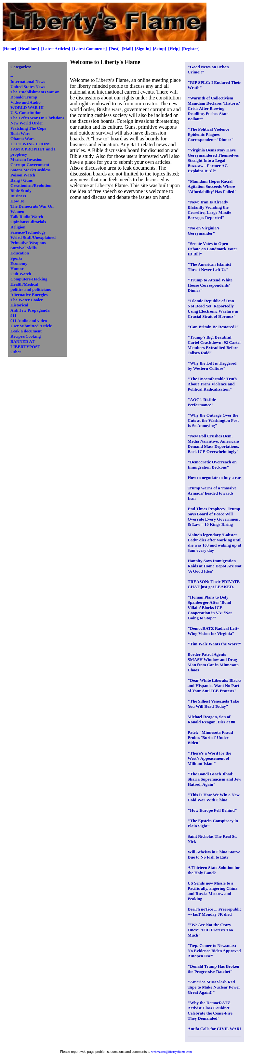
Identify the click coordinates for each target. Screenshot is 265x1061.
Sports (16, 258)
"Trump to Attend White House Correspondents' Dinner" (210, 285)
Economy (18, 263)
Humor (16, 268)
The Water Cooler (26, 299)
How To (17, 201)
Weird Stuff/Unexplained (33, 237)
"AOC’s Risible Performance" (202, 402)
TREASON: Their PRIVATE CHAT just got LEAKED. (214, 584)
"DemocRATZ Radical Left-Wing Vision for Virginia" (213, 631)
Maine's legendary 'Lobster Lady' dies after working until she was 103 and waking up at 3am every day (215, 542)
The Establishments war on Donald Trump (35, 94)
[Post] (114, 48)
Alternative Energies (28, 294)
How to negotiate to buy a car (214, 477)
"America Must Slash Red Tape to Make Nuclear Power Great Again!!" (214, 987)
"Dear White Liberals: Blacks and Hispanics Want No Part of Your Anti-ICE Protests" (214, 685)
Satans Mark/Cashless (30, 169)
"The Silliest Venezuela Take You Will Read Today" (213, 704)
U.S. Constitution (26, 112)
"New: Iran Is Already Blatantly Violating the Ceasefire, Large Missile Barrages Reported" (209, 210)
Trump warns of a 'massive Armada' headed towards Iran (212, 493)
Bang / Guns (21, 180)
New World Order (26, 123)
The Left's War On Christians (37, 117)
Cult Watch (20, 273)
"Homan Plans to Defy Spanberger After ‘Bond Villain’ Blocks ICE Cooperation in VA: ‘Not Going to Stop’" (210, 607)
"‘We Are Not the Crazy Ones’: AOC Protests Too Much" (210, 930)
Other (15, 351)
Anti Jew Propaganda (29, 310)
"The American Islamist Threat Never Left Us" (209, 267)
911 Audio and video (28, 320)
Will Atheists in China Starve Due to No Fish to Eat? (214, 854)
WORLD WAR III (27, 107)
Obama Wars (22, 138)
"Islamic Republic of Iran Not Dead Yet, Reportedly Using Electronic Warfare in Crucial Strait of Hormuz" (213, 308)
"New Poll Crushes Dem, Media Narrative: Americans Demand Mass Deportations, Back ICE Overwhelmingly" (214, 443)
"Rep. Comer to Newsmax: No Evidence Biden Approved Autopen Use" (214, 950)
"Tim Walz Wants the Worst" (214, 643)
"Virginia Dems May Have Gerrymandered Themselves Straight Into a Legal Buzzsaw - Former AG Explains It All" (213, 160)
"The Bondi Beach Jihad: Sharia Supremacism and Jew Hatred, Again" (214, 779)
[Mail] (127, 48)
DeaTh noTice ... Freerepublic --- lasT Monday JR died (214, 912)
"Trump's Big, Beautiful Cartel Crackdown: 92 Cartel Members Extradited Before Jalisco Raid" (214, 345)
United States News (27, 86)
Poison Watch (22, 175)
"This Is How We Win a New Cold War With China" (214, 797)
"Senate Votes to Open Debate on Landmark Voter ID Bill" (212, 248)
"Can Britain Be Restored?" (213, 326)
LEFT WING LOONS (30, 143)
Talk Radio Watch (26, 216)
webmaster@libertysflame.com (171, 1052)
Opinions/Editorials (28, 221)
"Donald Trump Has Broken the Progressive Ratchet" (213, 969)
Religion (17, 227)
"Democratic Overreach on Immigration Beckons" (212, 464)
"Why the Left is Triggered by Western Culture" (212, 366)
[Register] (191, 48)
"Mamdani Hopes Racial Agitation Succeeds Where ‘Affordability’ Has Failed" (212, 186)
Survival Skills (23, 247)
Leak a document (26, 331)
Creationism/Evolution (30, 185)
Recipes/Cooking (25, 336)
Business (18, 195)
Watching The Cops (28, 128)
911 (13, 315)
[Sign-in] (143, 48)
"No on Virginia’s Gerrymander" (203, 231)
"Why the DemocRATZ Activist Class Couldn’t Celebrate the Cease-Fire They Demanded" (210, 1010)
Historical (19, 305)
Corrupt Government (29, 164)
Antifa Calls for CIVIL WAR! (214, 1028)
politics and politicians (30, 289)
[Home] (9, 48)
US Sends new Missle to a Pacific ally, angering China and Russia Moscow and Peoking (212, 891)
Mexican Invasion (26, 159)
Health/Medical (24, 284)
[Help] (173, 48)
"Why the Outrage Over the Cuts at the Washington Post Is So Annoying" (213, 420)
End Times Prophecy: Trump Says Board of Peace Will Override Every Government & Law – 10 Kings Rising (214, 516)
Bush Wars (20, 133)
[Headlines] (28, 48)
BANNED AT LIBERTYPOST (25, 344)
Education (19, 253)
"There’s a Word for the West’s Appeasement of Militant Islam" (209, 758)
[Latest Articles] (55, 48)
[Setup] (159, 48)
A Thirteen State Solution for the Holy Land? (214, 870)
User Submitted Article (31, 325)
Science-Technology (28, 232)
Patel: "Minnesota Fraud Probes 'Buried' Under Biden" (210, 737)
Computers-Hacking (28, 279)
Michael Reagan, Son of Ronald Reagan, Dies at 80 (211, 719)
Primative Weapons (28, 242)
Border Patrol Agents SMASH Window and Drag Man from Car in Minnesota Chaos (213, 662)
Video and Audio (25, 102)
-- (11, 76)
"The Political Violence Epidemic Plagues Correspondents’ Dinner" (210, 134)
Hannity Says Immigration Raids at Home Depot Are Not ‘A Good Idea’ (215, 566)
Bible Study (21, 190)
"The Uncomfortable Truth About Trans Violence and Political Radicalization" (212, 384)
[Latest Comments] (89, 48)
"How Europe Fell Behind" (212, 810)
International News (27, 81)
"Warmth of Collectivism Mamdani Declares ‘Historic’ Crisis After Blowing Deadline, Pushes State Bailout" (214, 108)
